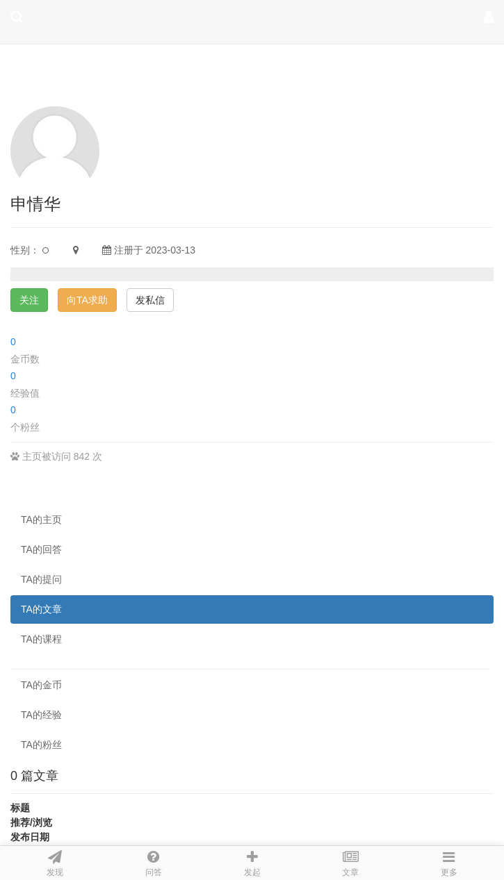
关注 (29, 300)
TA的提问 (41, 579)
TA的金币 (41, 684)
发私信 (150, 300)
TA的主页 (41, 519)
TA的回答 (41, 549)
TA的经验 (41, 714)
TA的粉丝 (41, 744)
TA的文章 (41, 609)
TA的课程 (41, 639)
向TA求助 (87, 300)
